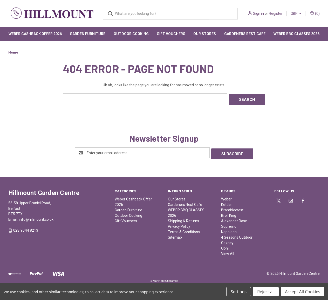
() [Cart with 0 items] (315, 13)
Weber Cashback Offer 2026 (35, 34)
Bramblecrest (232, 208)
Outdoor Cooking (131, 34)
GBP (296, 13)
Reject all (266, 292)
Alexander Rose (234, 219)
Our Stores (204, 34)
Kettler (226, 202)
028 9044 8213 (25, 228)
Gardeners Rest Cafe (244, 34)
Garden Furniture (87, 34)
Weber (226, 197)
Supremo (228, 224)
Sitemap (175, 235)
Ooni (225, 246)
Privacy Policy (179, 224)
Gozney (227, 241)
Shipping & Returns (183, 219)
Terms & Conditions (184, 230)
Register (276, 13)
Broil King (228, 213)
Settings (239, 292)
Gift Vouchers (171, 34)
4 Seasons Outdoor (236, 235)
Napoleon (229, 230)
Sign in (258, 13)
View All (227, 252)
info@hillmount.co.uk (36, 217)
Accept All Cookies (302, 292)
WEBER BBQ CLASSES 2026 (296, 34)
